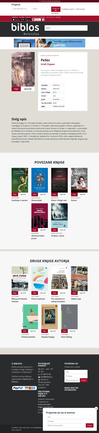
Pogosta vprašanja (38, 17)
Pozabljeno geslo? (67, 9)
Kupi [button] (16, 89)
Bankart (15, 381)
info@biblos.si (46, 377)
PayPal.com (26, 379)
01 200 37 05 (46, 374)
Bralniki (28, 17)
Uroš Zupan (48, 64)
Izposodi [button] (27, 89)
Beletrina (56, 85)
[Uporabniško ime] (20, 9)
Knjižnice (15, 17)
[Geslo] (39, 9)
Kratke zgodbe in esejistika (50, 55)
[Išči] (66, 28)
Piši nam (57, 17)
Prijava (83, 380)
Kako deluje (50, 17)
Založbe (21, 17)
